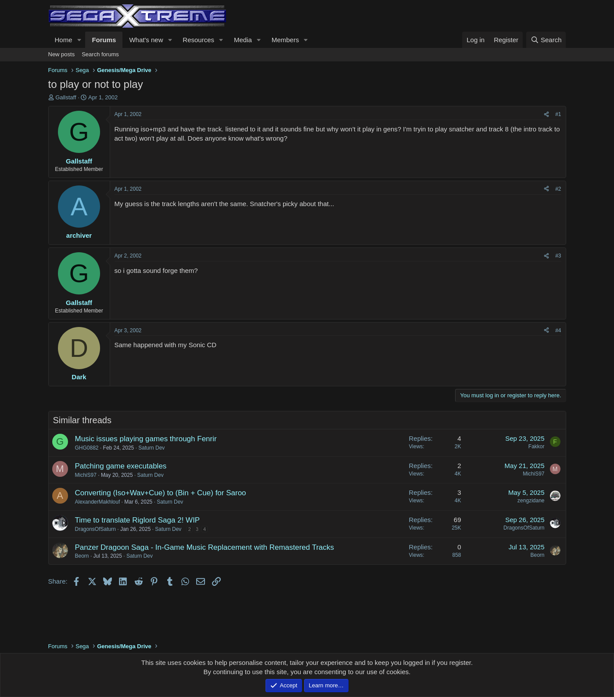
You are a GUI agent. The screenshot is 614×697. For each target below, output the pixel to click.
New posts (61, 54)
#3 (558, 256)
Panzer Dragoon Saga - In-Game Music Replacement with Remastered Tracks (204, 547)
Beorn (82, 556)
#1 (558, 114)
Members (285, 40)
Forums (104, 40)
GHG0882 (87, 448)
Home (63, 40)
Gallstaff (65, 97)
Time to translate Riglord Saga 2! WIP (137, 520)
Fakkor (536, 446)
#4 (558, 330)
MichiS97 (86, 475)
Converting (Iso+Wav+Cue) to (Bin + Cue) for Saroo (160, 493)
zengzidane (530, 500)
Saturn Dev (151, 448)
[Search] (546, 40)
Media (243, 40)
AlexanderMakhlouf (97, 502)
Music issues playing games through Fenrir (146, 439)
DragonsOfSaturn (95, 529)
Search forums (100, 54)
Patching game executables (121, 466)
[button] (79, 40)
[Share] (546, 114)
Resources (198, 40)
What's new (146, 40)
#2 (558, 189)
